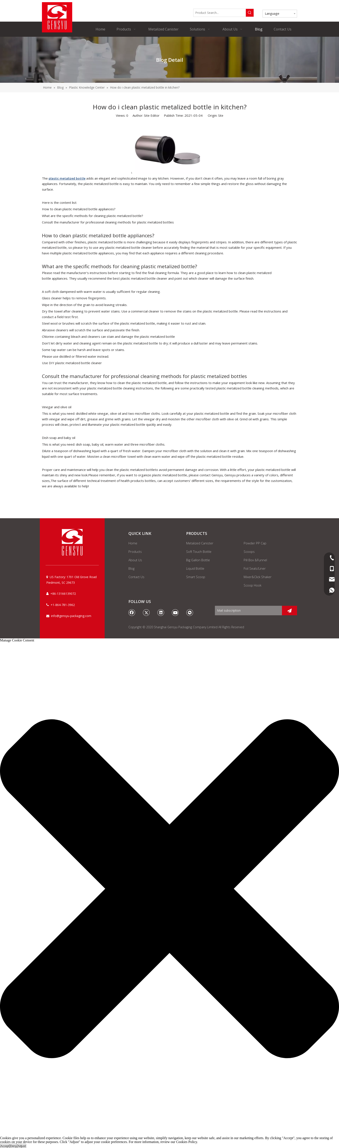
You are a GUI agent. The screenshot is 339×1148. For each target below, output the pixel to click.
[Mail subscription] (247, 610)
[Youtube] (175, 612)
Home (132, 543)
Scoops (249, 551)
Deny (13, 1146)
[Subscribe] (289, 610)
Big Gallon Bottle (198, 560)
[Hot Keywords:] (250, 13)
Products (135, 551)
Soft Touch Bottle (198, 551)
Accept (4, 1146)
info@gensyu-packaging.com (71, 616)
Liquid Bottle (195, 568)
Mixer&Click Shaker (258, 577)
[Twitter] (146, 612)
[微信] (189, 612)
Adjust (22, 1146)
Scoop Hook (252, 585)
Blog (131, 568)
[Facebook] (131, 612)
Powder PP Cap (255, 543)
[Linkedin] (160, 612)
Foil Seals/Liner (255, 568)
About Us (135, 560)
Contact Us (136, 577)
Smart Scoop (195, 577)
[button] (169, 889)
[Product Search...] (219, 13)
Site (220, 115)
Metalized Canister (199, 543)
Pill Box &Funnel (255, 560)
